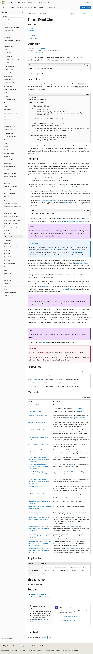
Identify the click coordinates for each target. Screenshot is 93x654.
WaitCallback (66, 203)
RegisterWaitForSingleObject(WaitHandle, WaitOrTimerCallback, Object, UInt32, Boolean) (38, 481)
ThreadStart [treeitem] (7, 253)
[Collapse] (22, 12)
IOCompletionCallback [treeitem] (10, 99)
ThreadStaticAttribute (56, 250)
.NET (35, 13)
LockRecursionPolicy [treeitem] (9, 130)
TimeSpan (55, 474)
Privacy (39, 650)
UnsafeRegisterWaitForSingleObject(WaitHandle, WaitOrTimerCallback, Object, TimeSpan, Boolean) (39, 543)
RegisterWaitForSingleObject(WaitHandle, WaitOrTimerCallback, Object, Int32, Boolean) (38, 459)
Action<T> (75, 450)
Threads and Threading (38, 594)
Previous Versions (16, 650)
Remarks (31, 33)
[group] (59, 119)
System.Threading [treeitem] (9, 24)
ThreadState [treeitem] (7, 260)
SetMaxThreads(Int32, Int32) (36, 486)
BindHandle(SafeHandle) (35, 411)
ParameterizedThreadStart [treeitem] (11, 160)
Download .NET (85, 7)
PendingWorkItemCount (35, 383)
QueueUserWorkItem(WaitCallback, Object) (70, 221)
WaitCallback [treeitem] (7, 280)
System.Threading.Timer (38, 187)
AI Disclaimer (5, 650)
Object (37, 74)
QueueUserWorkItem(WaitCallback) (38, 444)
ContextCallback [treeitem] (8, 69)
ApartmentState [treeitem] (8, 30)
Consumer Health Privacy (52, 650)
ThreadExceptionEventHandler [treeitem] (12, 220)
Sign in (89, 2)
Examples (31, 30)
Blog (24, 650)
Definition (31, 28)
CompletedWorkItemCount (36, 379)
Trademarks (75, 650)
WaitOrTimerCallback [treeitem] (9, 296)
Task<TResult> (52, 178)
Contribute (32, 650)
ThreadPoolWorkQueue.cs (40, 53)
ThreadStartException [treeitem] (10, 257)
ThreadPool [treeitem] (8, 237)
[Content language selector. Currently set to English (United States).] (9, 645)
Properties (32, 35)
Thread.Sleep (53, 146)
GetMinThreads (43, 343)
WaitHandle (74, 457)
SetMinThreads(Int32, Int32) (36, 494)
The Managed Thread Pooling (40, 597)
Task (44, 178)
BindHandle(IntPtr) (33, 405)
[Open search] (84, 2)
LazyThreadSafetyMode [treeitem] (10, 113)
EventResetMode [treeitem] (8, 76)
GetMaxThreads (47, 286)
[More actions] (89, 13)
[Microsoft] (3, 2)
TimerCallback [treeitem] (7, 273)
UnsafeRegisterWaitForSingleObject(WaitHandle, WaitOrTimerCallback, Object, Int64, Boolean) (39, 536)
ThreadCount (32, 386)
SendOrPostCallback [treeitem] (9, 193)
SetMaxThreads (68, 289)
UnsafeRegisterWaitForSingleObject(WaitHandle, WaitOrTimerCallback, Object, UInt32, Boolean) (39, 550)
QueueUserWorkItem (49, 200)
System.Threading (40, 48)
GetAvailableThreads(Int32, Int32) (37, 415)
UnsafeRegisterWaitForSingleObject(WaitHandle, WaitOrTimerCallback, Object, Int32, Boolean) (39, 528)
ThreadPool (58, 233)
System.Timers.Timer (73, 187)
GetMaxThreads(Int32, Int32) (77, 417)
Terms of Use (66, 650)
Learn (29, 13)
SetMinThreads (45, 352)
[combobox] (12, 16)
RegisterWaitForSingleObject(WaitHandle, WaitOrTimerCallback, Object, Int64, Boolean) (38, 466)
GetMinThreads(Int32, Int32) (36, 430)
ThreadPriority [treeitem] (8, 250)
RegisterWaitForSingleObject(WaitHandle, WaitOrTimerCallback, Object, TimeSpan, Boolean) (38, 474)
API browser (43, 13)
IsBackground (83, 231)
